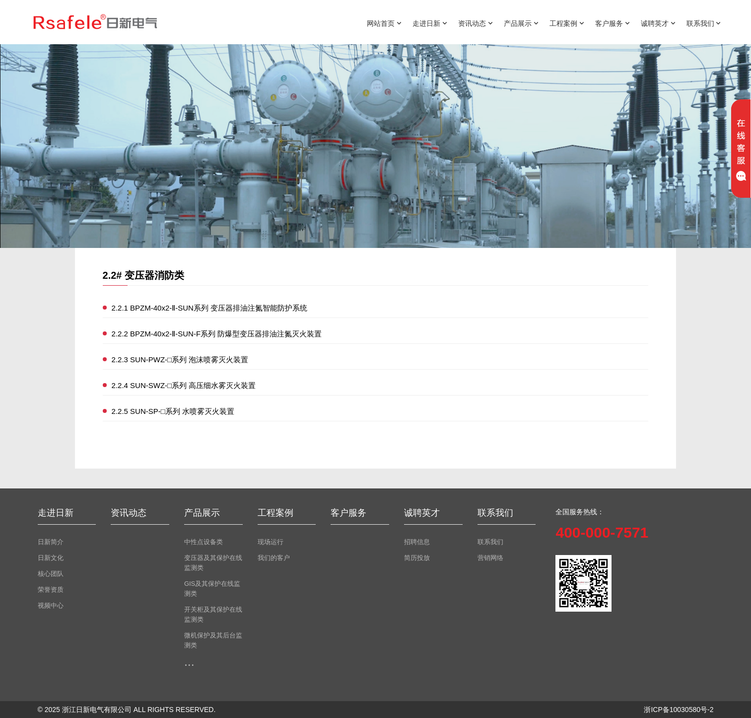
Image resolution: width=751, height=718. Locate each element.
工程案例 (566, 22)
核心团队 (51, 573)
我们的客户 (274, 557)
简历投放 (417, 557)
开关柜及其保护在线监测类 (213, 614)
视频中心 (51, 605)
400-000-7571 (601, 532)
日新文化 (51, 557)
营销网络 (490, 557)
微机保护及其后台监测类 (213, 640)
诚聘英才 (658, 22)
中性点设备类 (203, 542)
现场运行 (270, 542)
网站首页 (384, 22)
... (189, 661)
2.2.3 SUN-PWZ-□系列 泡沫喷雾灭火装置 (180, 359)
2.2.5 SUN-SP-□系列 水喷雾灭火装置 (173, 411)
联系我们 (703, 22)
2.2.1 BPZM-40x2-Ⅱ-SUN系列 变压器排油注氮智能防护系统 (210, 308)
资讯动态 (475, 22)
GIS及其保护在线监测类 (212, 588)
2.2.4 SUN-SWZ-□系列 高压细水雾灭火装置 (184, 385)
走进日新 (429, 22)
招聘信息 (417, 542)
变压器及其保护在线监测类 (213, 562)
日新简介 (51, 542)
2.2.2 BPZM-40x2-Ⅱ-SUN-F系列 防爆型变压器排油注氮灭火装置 (217, 333)
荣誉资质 (51, 589)
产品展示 (521, 22)
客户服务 (612, 22)
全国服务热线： (579, 512)
